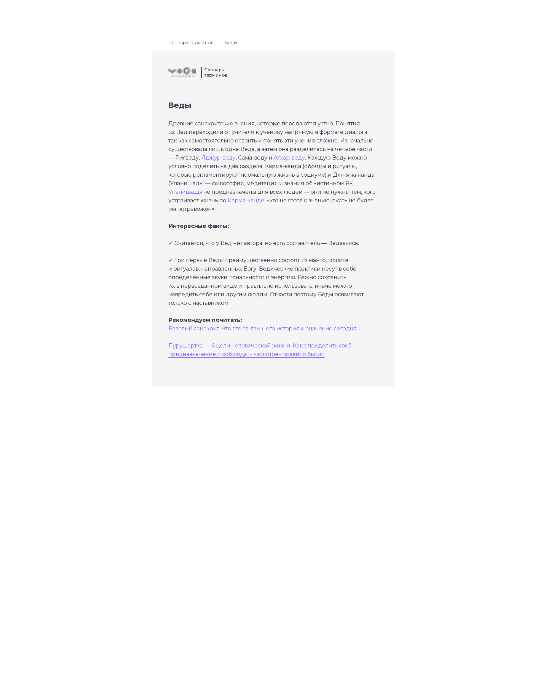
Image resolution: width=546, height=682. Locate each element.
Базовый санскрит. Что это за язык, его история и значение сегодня (262, 328)
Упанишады (185, 191)
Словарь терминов (191, 42)
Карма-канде (246, 200)
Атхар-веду (289, 157)
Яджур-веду (218, 157)
